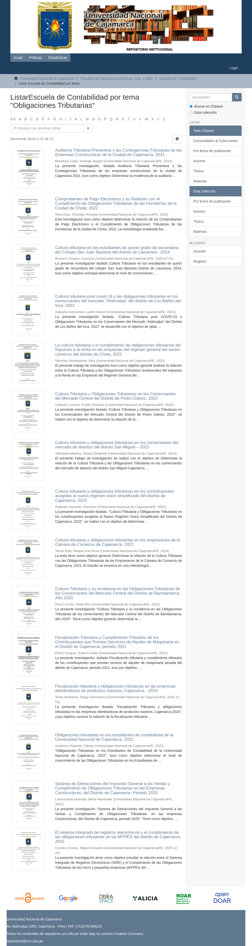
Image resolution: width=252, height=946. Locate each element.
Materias (200, 181)
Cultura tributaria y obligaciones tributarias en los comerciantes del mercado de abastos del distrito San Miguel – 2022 (116, 445)
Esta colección (203, 112)
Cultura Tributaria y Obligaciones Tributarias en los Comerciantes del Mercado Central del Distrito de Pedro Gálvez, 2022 (115, 396)
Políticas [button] (35, 58)
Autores (199, 161)
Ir (88, 128)
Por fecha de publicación (212, 151)
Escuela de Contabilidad (178, 78)
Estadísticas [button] (57, 58)
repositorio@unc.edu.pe (25, 941)
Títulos (198, 171)
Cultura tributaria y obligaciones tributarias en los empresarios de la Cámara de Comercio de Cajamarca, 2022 (117, 542)
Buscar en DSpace (206, 106)
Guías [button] (18, 58)
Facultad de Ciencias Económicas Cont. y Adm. (117, 78)
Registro (199, 261)
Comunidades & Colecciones (215, 141)
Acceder (199, 251)
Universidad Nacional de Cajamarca (46, 78)
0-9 (12, 119)
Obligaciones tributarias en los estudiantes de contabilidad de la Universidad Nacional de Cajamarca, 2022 (114, 737)
